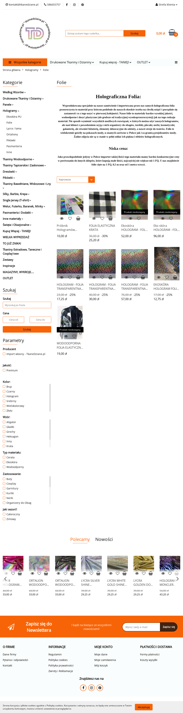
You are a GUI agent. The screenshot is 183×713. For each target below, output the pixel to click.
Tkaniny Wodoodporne (18, 159)
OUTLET (143, 62)
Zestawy (8, 259)
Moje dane (100, 654)
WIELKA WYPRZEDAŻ (16, 237)
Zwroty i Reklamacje (60, 671)
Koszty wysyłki (148, 660)
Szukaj (27, 329)
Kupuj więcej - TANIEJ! (115, 62)
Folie (9, 122)
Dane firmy (9, 654)
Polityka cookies (58, 660)
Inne (9, 152)
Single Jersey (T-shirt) (17, 200)
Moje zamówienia (105, 660)
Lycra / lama (13, 128)
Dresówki (10, 171)
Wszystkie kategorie (25, 62)
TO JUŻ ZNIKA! (12, 243)
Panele (8, 104)
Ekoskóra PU (13, 116)
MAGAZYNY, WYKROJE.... (18, 272)
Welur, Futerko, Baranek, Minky (24, 206)
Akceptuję (144, 707)
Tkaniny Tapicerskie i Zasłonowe (24, 165)
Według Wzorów (14, 92)
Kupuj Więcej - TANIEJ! (17, 231)
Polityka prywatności (61, 665)
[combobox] (76, 179)
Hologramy (11, 110)
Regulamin (55, 654)
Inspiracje (9, 266)
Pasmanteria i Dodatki (18, 212)
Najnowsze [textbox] (65, 179)
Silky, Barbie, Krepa (16, 194)
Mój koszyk (101, 665)
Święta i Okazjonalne (17, 225)
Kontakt (7, 665)
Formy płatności (150, 654)
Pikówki (10, 140)
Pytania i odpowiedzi (15, 660)
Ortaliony (12, 134)
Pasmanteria (14, 146)
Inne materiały (13, 218)
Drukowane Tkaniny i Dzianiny (72, 62)
